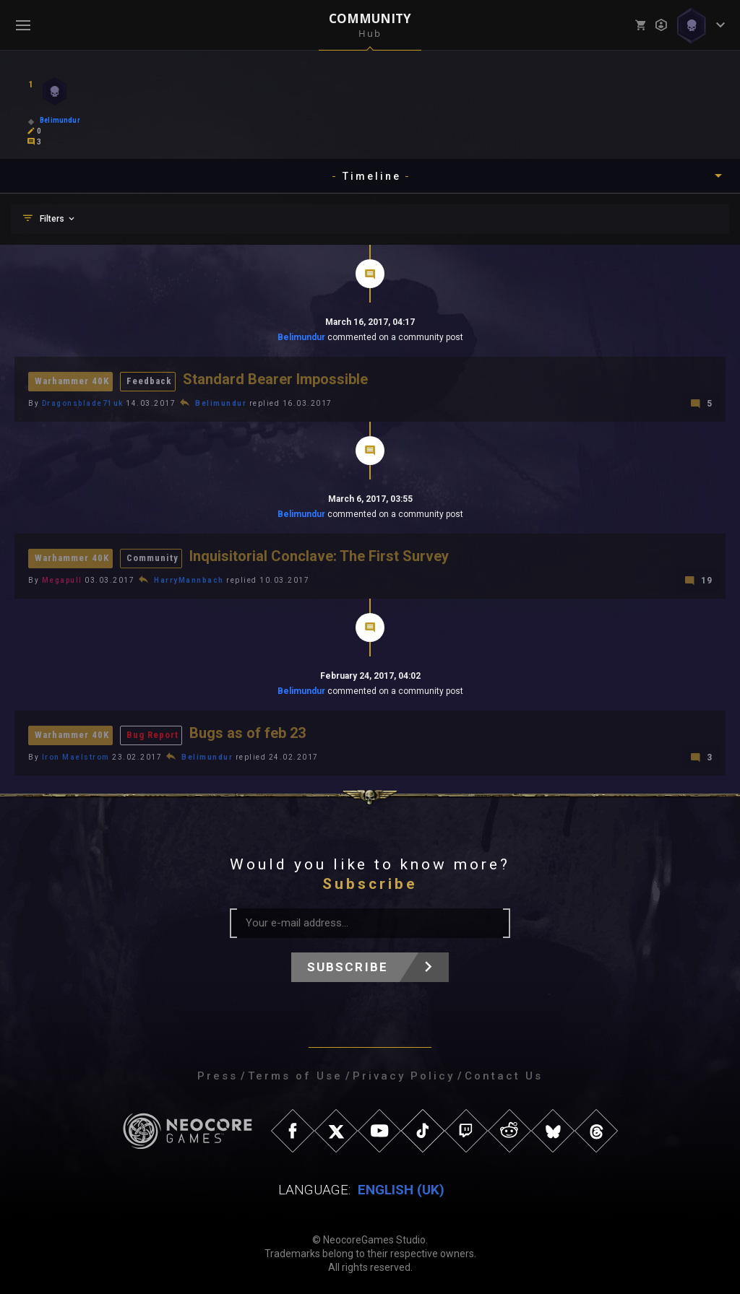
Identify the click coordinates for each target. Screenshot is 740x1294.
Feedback (149, 380)
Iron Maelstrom (76, 755)
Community (152, 557)
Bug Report (152, 733)
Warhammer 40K (72, 380)
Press (217, 1073)
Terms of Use (295, 1073)
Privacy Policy (404, 1073)
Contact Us (504, 1073)
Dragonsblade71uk (83, 403)
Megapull (62, 579)
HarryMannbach (189, 579)
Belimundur (301, 337)
